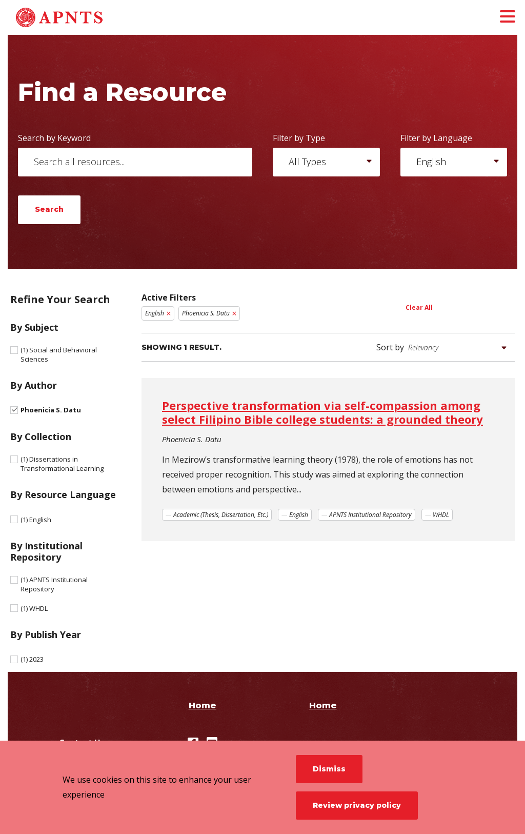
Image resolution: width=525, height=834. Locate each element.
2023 (32, 659)
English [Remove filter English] (154, 313)
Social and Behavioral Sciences (59, 354)
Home (202, 705)
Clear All (419, 307)
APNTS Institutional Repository (54, 584)
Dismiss (329, 768)
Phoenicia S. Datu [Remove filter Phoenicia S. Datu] (206, 313)
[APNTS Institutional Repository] (84, 17)
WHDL (34, 608)
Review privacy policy (357, 805)
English (36, 519)
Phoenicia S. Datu (51, 409)
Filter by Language (436, 138)
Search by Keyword (54, 138)
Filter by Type (299, 138)
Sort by (390, 347)
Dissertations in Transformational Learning (62, 463)
